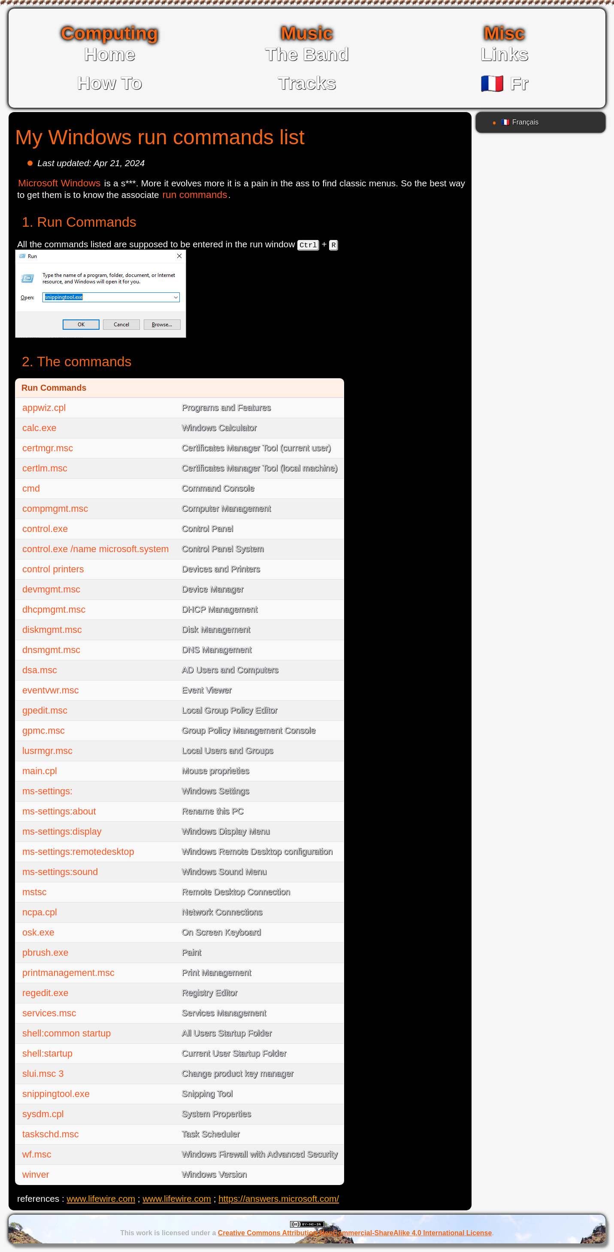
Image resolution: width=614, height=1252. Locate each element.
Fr (504, 83)
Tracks (307, 83)
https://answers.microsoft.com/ (278, 1198)
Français (519, 122)
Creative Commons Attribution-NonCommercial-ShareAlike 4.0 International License (355, 1233)
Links (505, 54)
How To (109, 83)
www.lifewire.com (101, 1198)
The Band (307, 54)
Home (109, 54)
